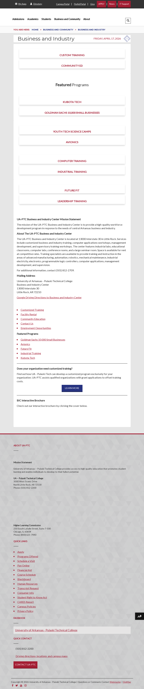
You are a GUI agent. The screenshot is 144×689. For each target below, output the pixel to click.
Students (46, 19)
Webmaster (115, 682)
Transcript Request (28, 588)
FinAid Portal (80, 4)
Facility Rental (29, 314)
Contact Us (27, 323)
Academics (32, 19)
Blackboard (24, 579)
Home (35, 29)
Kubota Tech (72, 101)
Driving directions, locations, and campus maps (42, 656)
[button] (128, 21)
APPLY (101, 4)
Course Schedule (26, 574)
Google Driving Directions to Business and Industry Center (49, 297)
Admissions (18, 19)
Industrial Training (72, 171)
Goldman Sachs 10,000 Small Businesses (72, 112)
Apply (20, 551)
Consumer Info (25, 592)
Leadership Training (72, 201)
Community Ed (72, 65)
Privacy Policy (25, 611)
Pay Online (23, 565)
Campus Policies (26, 606)
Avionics (72, 142)
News (112, 4)
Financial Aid (24, 570)
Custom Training (72, 55)
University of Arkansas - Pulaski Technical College (46, 630)
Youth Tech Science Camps (72, 131)
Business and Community (67, 19)
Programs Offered (27, 556)
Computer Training (72, 160)
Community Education (33, 318)
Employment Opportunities (36, 328)
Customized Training (32, 309)
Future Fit (72, 190)
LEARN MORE (72, 388)
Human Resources (27, 583)
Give (92, 4)
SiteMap (127, 682)
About (86, 19)
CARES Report (25, 601)
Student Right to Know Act (32, 597)
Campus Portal (62, 4)
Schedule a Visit (26, 560)
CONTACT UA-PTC (25, 664)
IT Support (124, 4)
